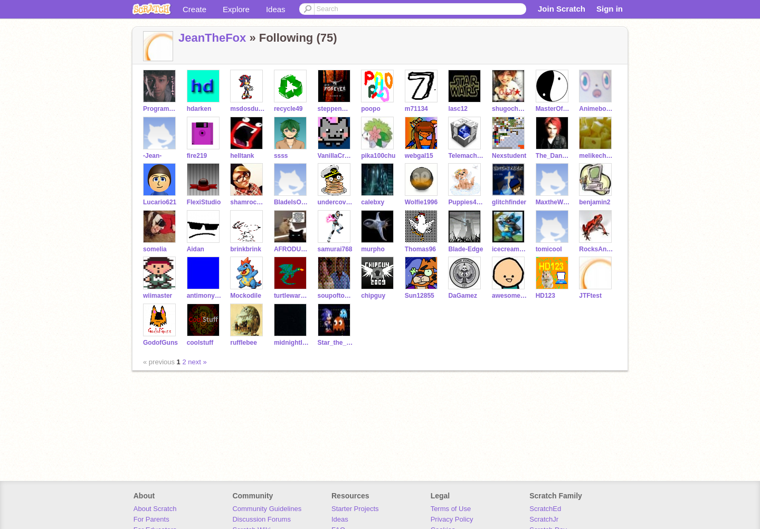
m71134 (416, 108)
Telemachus (465, 155)
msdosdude (247, 108)
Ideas (276, 9)
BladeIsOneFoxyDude (291, 202)
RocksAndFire (596, 249)
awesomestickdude (509, 295)
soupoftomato (335, 295)
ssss (281, 155)
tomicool (549, 249)
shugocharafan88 (509, 108)
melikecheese (596, 155)
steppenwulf (335, 108)
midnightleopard (291, 342)
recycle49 (288, 108)
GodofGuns (160, 342)
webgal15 (419, 155)
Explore (236, 9)
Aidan (195, 249)
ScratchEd (545, 509)
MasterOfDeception (553, 108)
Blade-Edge (465, 249)
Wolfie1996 (421, 202)
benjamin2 (594, 202)
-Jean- (152, 155)
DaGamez (462, 295)
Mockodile (245, 295)
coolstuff (200, 342)
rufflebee (243, 342)
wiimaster (157, 295)
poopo (371, 108)
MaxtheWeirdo (553, 202)
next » (197, 362)
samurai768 (335, 249)
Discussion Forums (261, 519)
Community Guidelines (266, 509)
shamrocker (247, 202)
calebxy (372, 202)
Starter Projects (355, 509)
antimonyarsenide (204, 295)
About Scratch (155, 509)
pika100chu (378, 155)
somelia (155, 249)
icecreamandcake (509, 249)
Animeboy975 (596, 108)
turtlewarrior (291, 295)
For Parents (151, 519)
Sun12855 (419, 295)
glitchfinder (509, 202)
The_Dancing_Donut (553, 155)
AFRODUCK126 (291, 249)
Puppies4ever (465, 202)
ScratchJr (543, 519)
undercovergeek (335, 202)
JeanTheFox (212, 37)
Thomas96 (420, 249)
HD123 (545, 295)
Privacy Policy (452, 519)
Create (194, 9)
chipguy (373, 295)
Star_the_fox (335, 342)
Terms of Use (451, 509)
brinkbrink (245, 249)
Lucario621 (159, 202)
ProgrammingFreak (160, 108)
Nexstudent (509, 155)
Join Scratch (561, 8)
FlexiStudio (204, 202)
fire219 (197, 155)
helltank (242, 155)
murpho (373, 249)
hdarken (199, 108)
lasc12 (458, 108)
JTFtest (590, 295)
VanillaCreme (335, 155)
